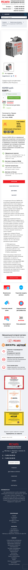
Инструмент (14, 562)
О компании (14, 517)
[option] (14, 46)
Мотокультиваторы (14, 550)
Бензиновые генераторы (14, 543)
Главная (14, 467)
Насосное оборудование (14, 561)
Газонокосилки (14, 551)
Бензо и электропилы (14, 556)
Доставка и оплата (14, 471)
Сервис (14, 480)
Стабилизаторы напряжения (14, 540)
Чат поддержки (7, 73)
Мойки (14, 559)
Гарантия (14, 476)
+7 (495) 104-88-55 (19, 6)
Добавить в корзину (13, 97)
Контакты (14, 485)
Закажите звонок (14, 462)
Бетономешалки (14, 554)
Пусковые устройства (14, 564)
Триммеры (14, 558)
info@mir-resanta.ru (19, 10)
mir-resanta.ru (14, 528)
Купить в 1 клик (14, 278)
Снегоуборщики (14, 546)
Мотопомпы (14, 553)
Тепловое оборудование (14, 548)
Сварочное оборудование (14, 542)
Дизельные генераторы (14, 545)
